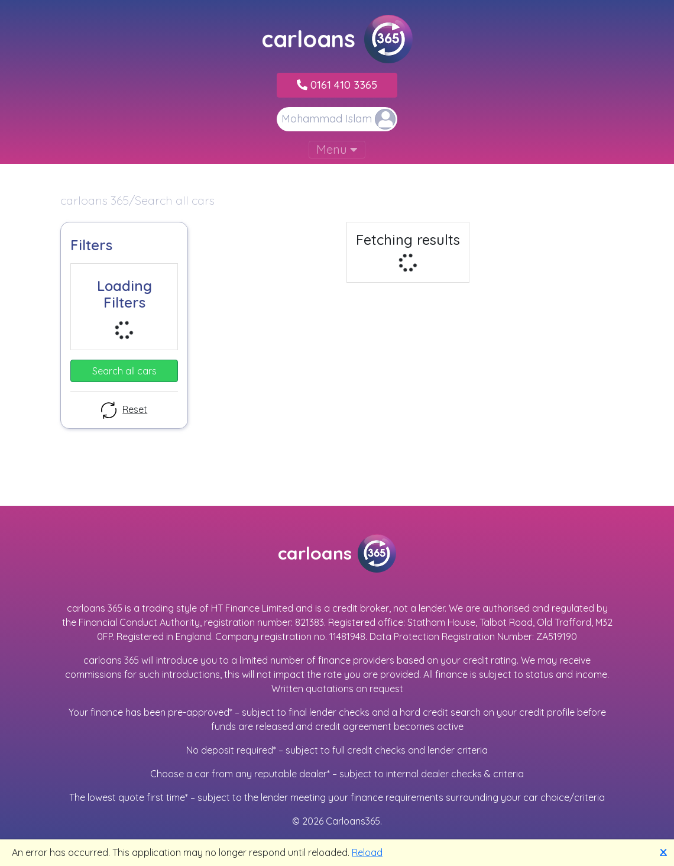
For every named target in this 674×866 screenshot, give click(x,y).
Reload (367, 852)
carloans (337, 39)
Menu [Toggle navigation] (337, 149)
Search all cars (124, 371)
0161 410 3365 (337, 85)
